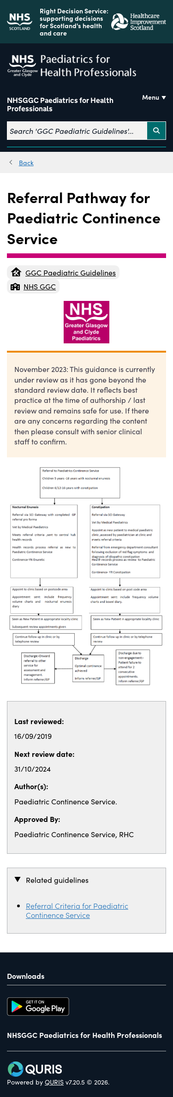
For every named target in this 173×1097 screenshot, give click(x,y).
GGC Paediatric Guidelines (63, 272)
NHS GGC (33, 286)
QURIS (54, 1081)
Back (26, 162)
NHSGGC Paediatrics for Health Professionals (60, 104)
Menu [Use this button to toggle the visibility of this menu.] (150, 97)
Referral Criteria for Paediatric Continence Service (77, 910)
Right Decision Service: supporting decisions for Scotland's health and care (74, 21)
